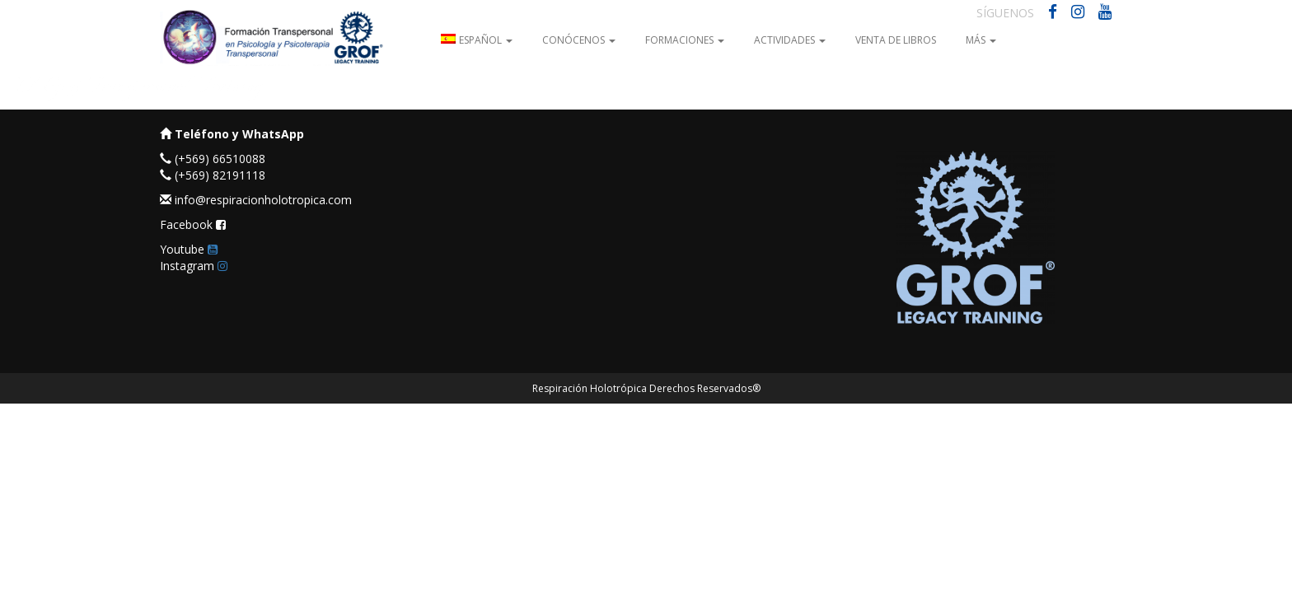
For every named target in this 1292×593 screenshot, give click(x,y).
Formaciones (684, 40)
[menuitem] (476, 39)
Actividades (790, 40)
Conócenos (579, 40)
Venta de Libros (895, 40)
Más (981, 40)
